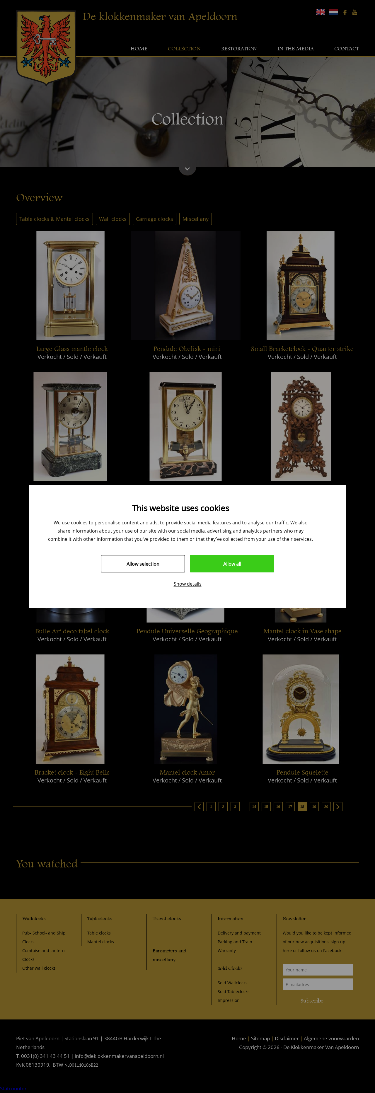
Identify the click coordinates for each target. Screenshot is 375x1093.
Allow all (232, 564)
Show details (188, 584)
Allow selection (143, 564)
